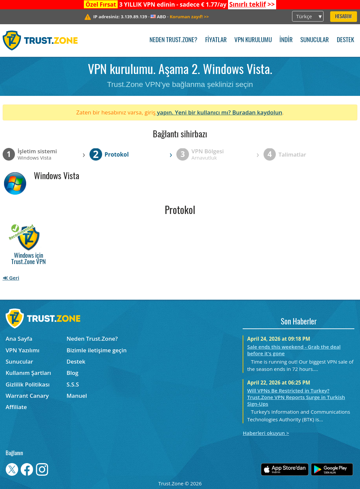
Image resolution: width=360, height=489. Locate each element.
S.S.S (73, 384)
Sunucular (314, 40)
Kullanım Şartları (28, 373)
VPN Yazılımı (22, 350)
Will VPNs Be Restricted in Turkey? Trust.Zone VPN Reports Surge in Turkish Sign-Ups (296, 397)
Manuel (77, 395)
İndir (286, 40)
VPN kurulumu (253, 40)
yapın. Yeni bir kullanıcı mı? (193, 112)
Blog (73, 373)
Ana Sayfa (19, 338)
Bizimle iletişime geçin (97, 350)
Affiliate (16, 407)
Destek (345, 40)
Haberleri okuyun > (266, 433)
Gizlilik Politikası (28, 384)
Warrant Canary (27, 395)
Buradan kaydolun (257, 112)
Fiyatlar (216, 40)
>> (251, 4)
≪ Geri (11, 277)
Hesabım (343, 16)
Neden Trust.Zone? (173, 40)
